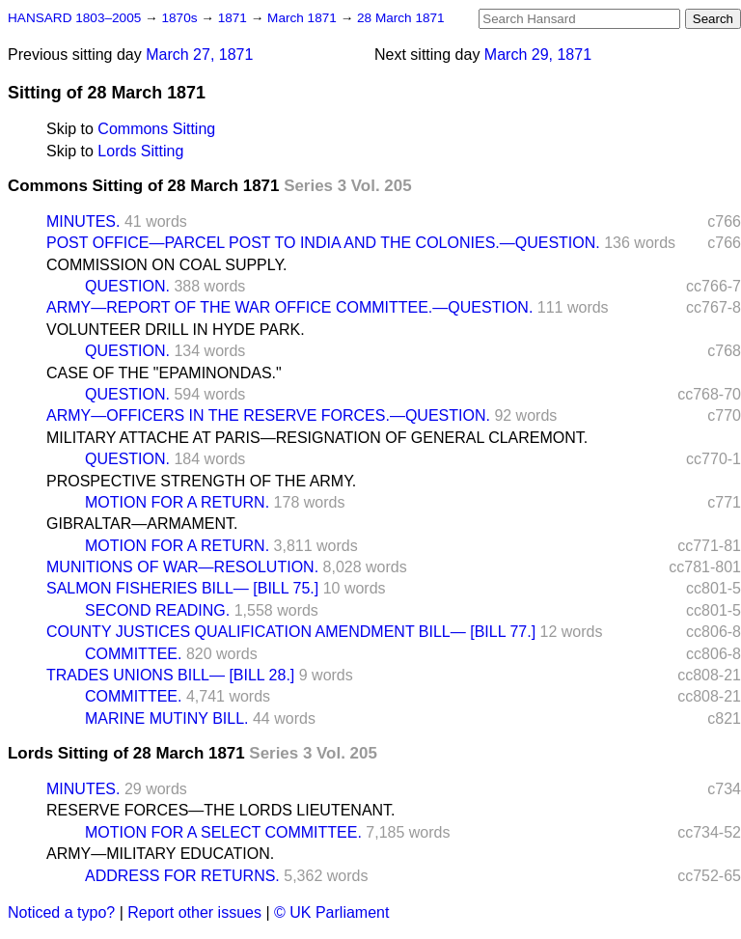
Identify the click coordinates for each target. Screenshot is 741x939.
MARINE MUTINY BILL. (167, 718)
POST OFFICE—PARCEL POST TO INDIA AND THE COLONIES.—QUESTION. (323, 243)
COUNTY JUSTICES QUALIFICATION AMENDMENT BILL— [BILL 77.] (290, 631)
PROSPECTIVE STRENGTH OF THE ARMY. (201, 481)
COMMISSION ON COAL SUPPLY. (167, 265)
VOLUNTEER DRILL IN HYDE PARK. (175, 329)
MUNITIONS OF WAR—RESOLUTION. (182, 567)
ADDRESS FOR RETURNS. (182, 876)
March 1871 (304, 18)
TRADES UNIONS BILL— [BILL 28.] (170, 675)
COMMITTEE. (133, 654)
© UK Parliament (331, 912)
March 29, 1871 (537, 54)
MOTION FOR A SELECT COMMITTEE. (223, 832)
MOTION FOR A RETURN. (177, 502)
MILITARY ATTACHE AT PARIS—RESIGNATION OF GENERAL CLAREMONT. (317, 437)
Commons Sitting (156, 129)
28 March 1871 (401, 18)
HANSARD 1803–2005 (74, 18)
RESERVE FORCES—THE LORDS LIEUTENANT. (221, 810)
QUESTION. (127, 286)
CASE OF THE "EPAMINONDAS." (164, 373)
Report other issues (194, 912)
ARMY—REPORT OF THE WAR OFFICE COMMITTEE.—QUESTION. (289, 307)
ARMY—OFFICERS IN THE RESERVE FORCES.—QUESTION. (268, 415)
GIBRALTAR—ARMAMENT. (142, 523)
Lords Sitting (140, 151)
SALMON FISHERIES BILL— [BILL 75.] (182, 588)
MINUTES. (83, 221)
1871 (234, 18)
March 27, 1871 (199, 54)
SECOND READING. (157, 610)
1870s (181, 18)
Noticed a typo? (61, 912)
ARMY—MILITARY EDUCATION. (160, 853)
